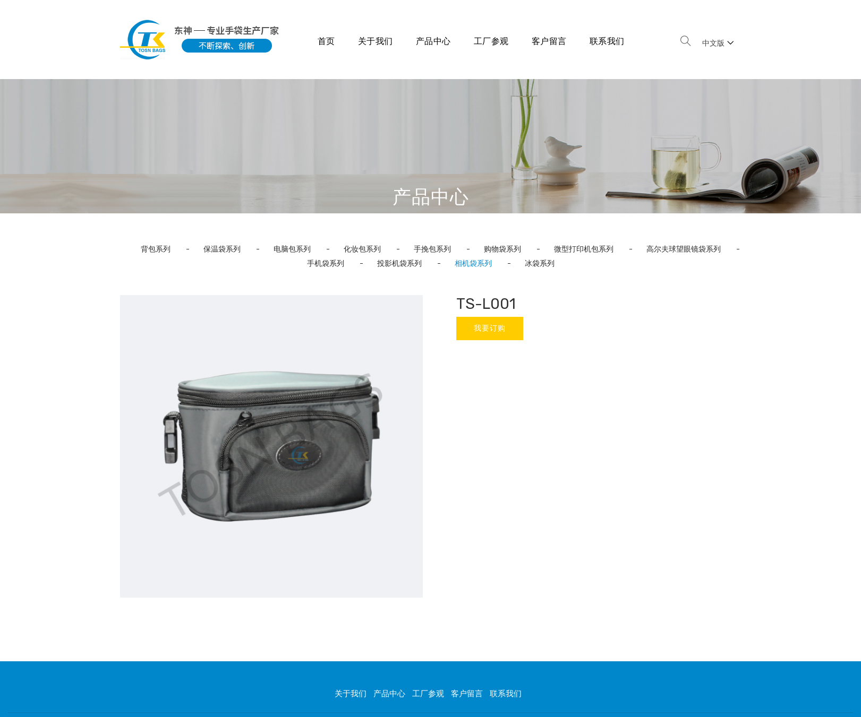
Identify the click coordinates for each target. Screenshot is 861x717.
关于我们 (375, 41)
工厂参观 (491, 41)
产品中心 (433, 41)
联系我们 (607, 41)
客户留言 (549, 41)
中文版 (718, 43)
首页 (326, 41)
